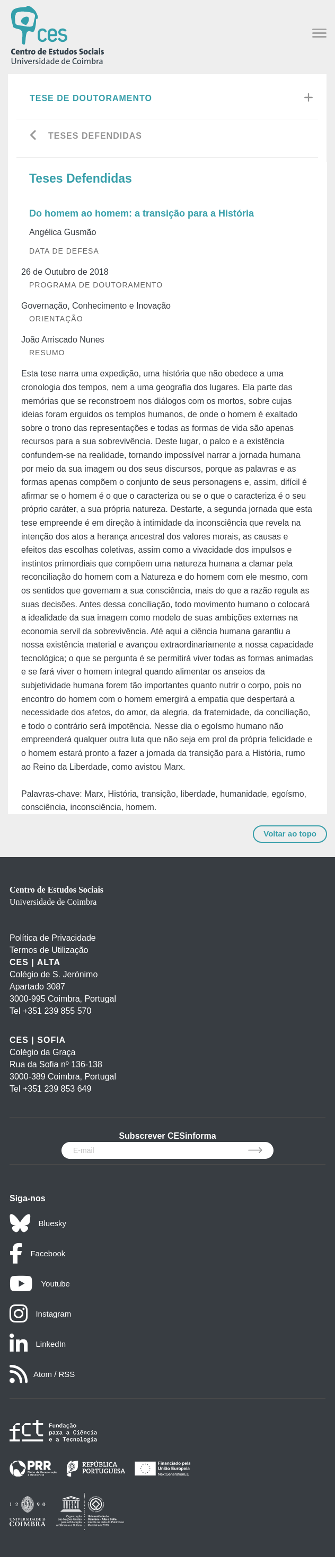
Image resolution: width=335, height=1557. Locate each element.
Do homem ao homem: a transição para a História (141, 213)
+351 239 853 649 (57, 1088)
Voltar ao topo (289, 833)
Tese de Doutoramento (91, 98)
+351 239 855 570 (57, 1010)
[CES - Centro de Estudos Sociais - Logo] (57, 34)
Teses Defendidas (95, 135)
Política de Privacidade (53, 937)
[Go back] (34, 136)
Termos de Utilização (49, 950)
